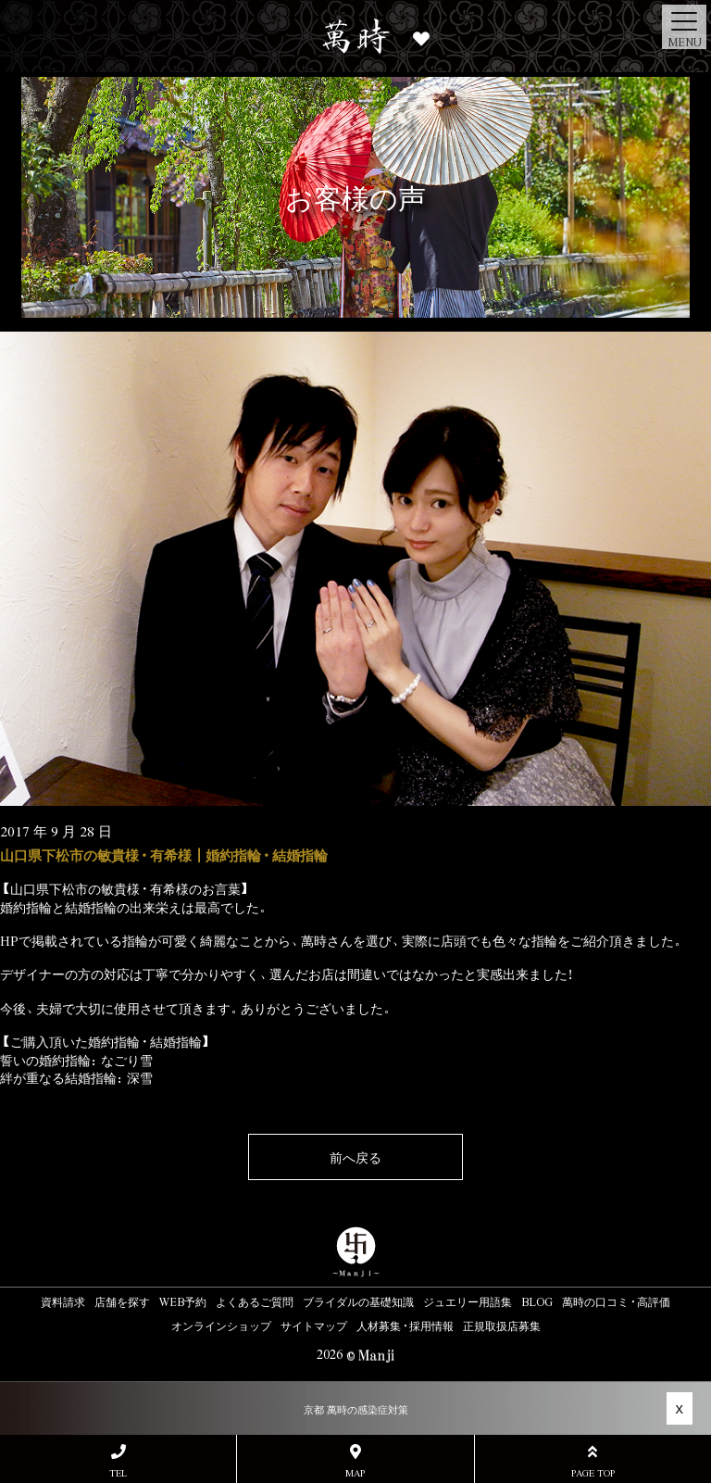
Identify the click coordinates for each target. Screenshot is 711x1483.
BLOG (537, 1301)
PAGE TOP (593, 1461)
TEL (118, 1461)
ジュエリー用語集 (467, 1301)
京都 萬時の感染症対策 (356, 1409)
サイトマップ (314, 1325)
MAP (355, 1461)
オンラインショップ (221, 1325)
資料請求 (63, 1301)
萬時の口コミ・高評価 (616, 1301)
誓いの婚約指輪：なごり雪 (76, 1059)
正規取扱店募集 (502, 1325)
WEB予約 (182, 1301)
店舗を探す (122, 1301)
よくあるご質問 (254, 1301)
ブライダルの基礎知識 (358, 1301)
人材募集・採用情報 (405, 1325)
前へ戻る (355, 1157)
